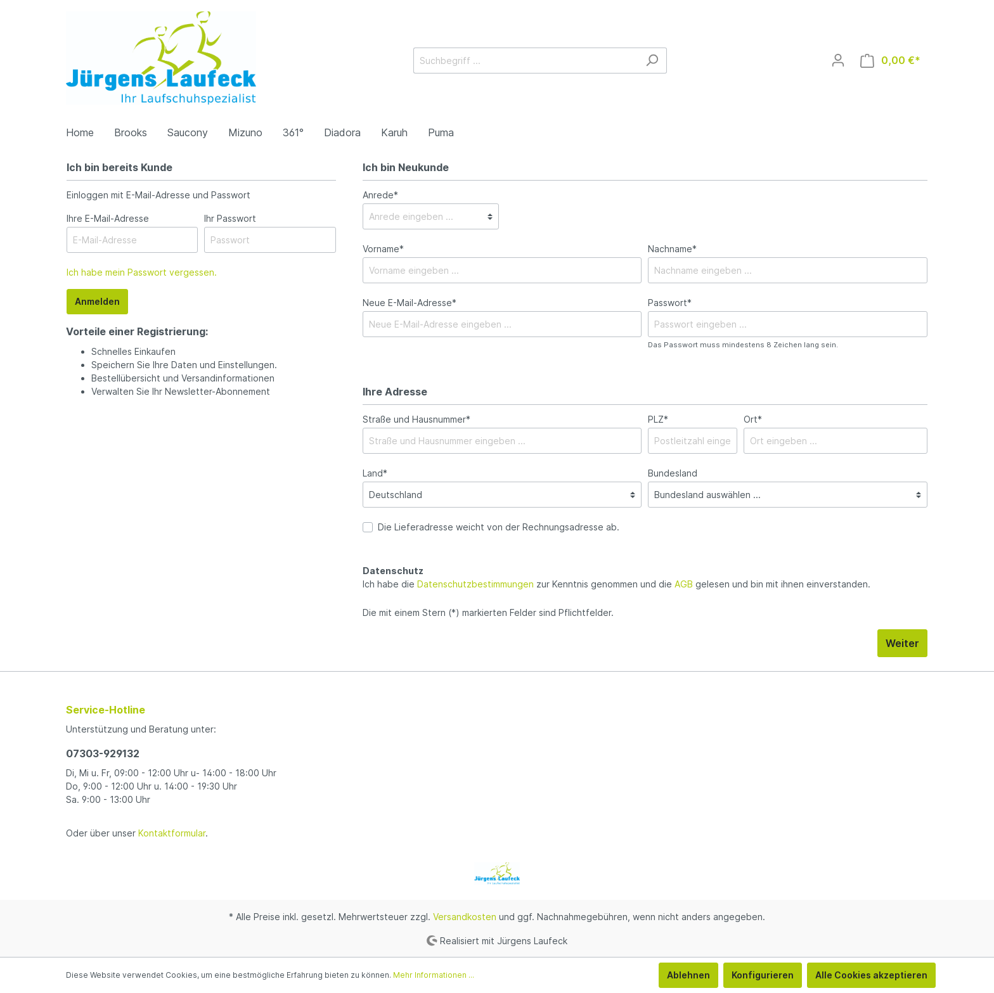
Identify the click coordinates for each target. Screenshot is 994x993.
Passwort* (670, 302)
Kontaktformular (171, 833)
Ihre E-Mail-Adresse (108, 218)
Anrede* (380, 194)
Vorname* (383, 248)
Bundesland (672, 473)
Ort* (753, 419)
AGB (683, 584)
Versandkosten (464, 916)
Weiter (902, 643)
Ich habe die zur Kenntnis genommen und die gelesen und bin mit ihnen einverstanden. (616, 584)
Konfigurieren (763, 975)
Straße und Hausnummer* (416, 419)
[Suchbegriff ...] (525, 61)
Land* (375, 473)
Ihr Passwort (230, 218)
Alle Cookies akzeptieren (871, 975)
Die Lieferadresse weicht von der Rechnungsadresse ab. (498, 527)
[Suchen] (652, 61)
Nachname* (672, 248)
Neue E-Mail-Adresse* (409, 302)
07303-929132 (102, 753)
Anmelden (97, 301)
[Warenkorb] (890, 60)
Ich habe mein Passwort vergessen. (142, 272)
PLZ (658, 419)
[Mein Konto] (838, 60)
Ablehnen (688, 975)
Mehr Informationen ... (433, 975)
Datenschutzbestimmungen (475, 584)
